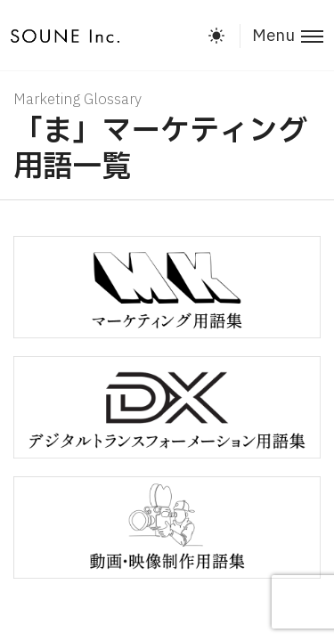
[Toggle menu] (281, 36)
